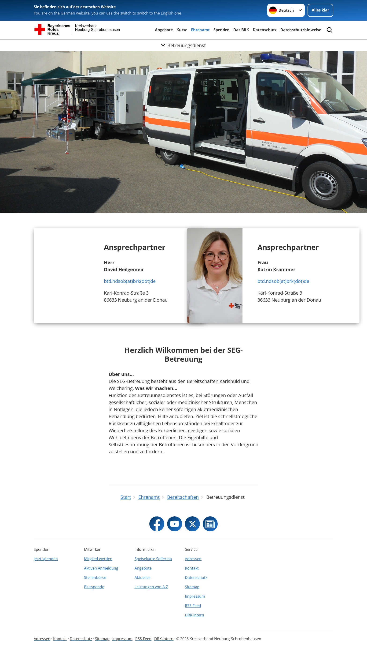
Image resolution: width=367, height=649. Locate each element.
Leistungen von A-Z (151, 586)
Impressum (195, 596)
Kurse (181, 29)
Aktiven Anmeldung (101, 568)
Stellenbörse (95, 577)
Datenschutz (265, 29)
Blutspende (94, 586)
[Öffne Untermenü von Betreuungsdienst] (183, 45)
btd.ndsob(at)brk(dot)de (130, 281)
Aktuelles (142, 577)
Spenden (221, 29)
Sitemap (192, 586)
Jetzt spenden (46, 558)
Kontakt (192, 568)
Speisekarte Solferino (153, 558)
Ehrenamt (200, 29)
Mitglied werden (98, 558)
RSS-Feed (193, 605)
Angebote (164, 29)
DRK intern (194, 615)
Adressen (193, 558)
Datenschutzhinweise (300, 29)
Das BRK (241, 29)
